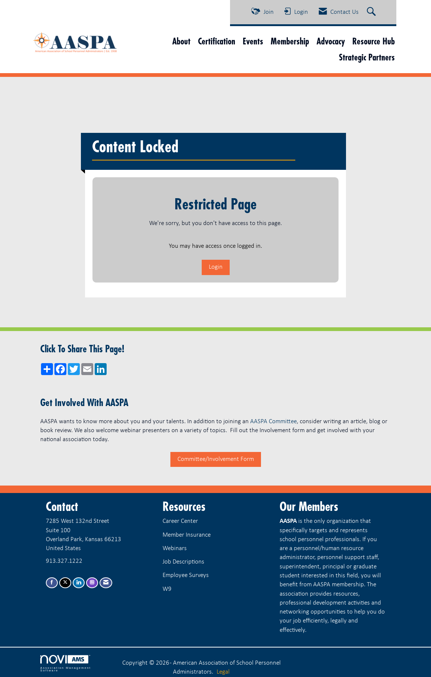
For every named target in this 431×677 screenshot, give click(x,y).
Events (253, 41)
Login (216, 267)
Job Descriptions (183, 562)
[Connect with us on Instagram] (92, 582)
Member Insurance (187, 535)
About (181, 41)
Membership (290, 41)
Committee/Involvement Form (215, 459)
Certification (216, 41)
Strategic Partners (367, 57)
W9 (167, 589)
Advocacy (331, 41)
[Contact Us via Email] (106, 582)
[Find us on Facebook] (52, 582)
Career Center (180, 521)
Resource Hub (373, 41)
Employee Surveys (186, 575)
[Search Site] (372, 12)
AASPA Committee (273, 421)
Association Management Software (65, 663)
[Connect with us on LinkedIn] (79, 582)
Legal (223, 672)
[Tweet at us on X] (65, 582)
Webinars (175, 548)
